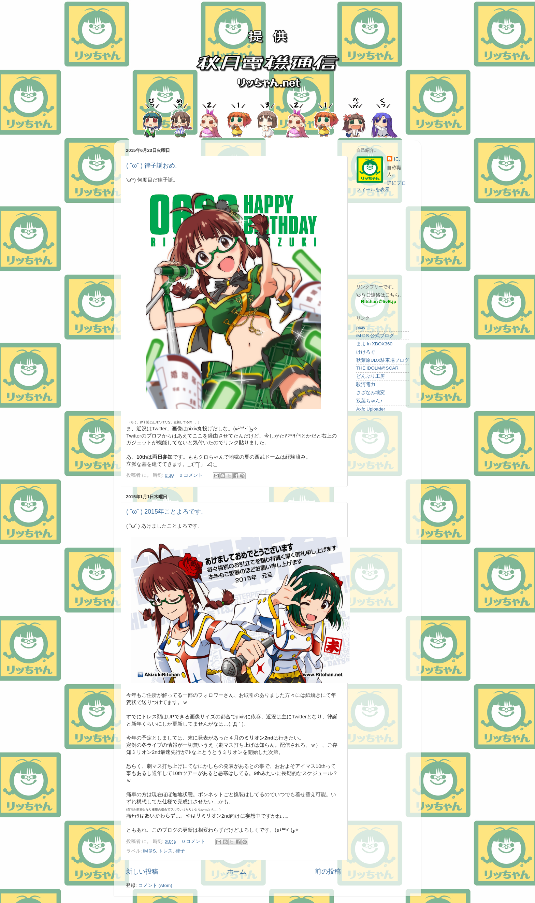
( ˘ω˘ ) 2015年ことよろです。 (166, 511)
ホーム (236, 871)
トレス (165, 851)
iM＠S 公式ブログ (375, 335)
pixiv (360, 327)
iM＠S (149, 851)
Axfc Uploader (370, 409)
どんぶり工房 (370, 376)
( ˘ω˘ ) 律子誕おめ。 (153, 165)
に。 (398, 158)
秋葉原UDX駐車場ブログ (382, 360)
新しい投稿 (142, 871)
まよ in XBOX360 (374, 343)
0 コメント (191, 475)
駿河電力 (365, 384)
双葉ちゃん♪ (369, 400)
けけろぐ (365, 352)
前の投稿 (328, 871)
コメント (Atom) (155, 885)
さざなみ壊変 (370, 392)
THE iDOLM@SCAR (377, 368)
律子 (180, 851)
